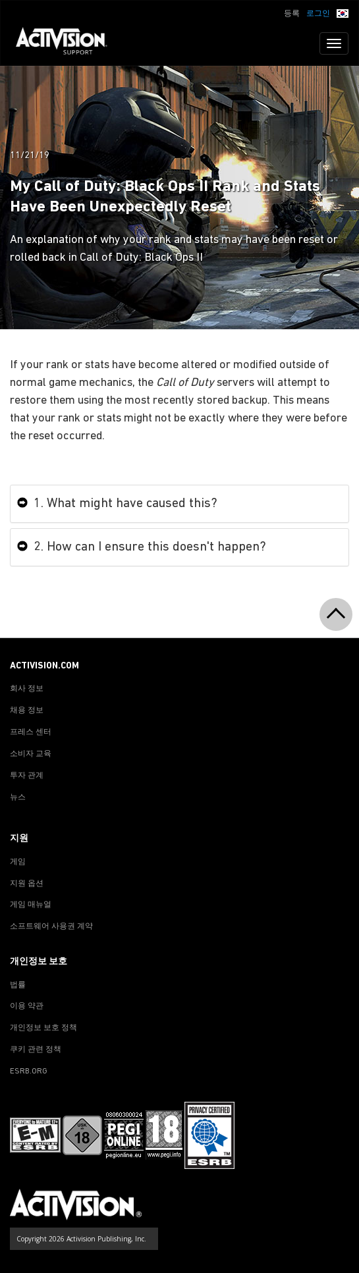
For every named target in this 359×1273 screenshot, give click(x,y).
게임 (18, 862)
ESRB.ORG (28, 1071)
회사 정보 (26, 689)
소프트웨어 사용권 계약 (51, 927)
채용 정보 (26, 711)
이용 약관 (26, 1006)
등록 (292, 14)
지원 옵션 (26, 884)
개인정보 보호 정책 (43, 1028)
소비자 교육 (30, 754)
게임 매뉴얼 (30, 905)
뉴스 (18, 797)
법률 (18, 985)
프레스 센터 (30, 732)
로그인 (318, 14)
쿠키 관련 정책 (35, 1050)
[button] (342, 12)
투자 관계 (26, 776)
